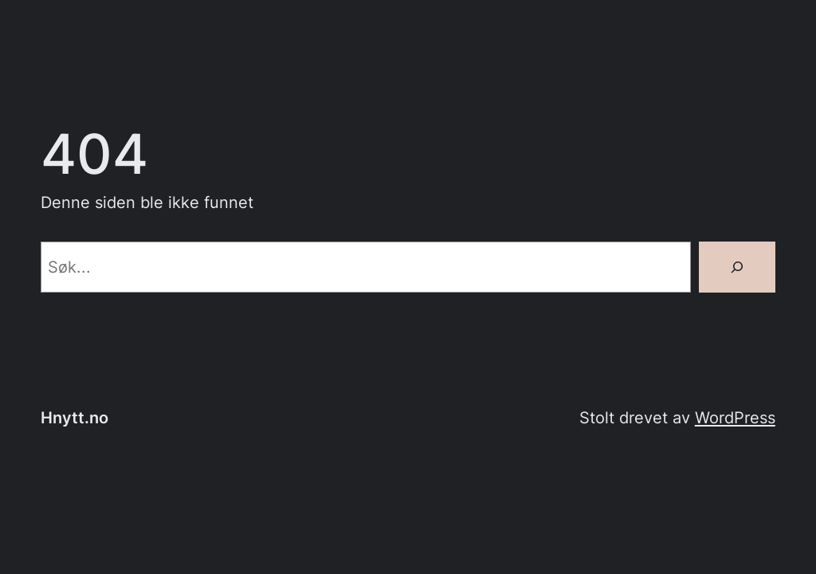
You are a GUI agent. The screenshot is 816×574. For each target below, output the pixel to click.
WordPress (735, 417)
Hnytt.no (74, 417)
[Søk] (737, 267)
